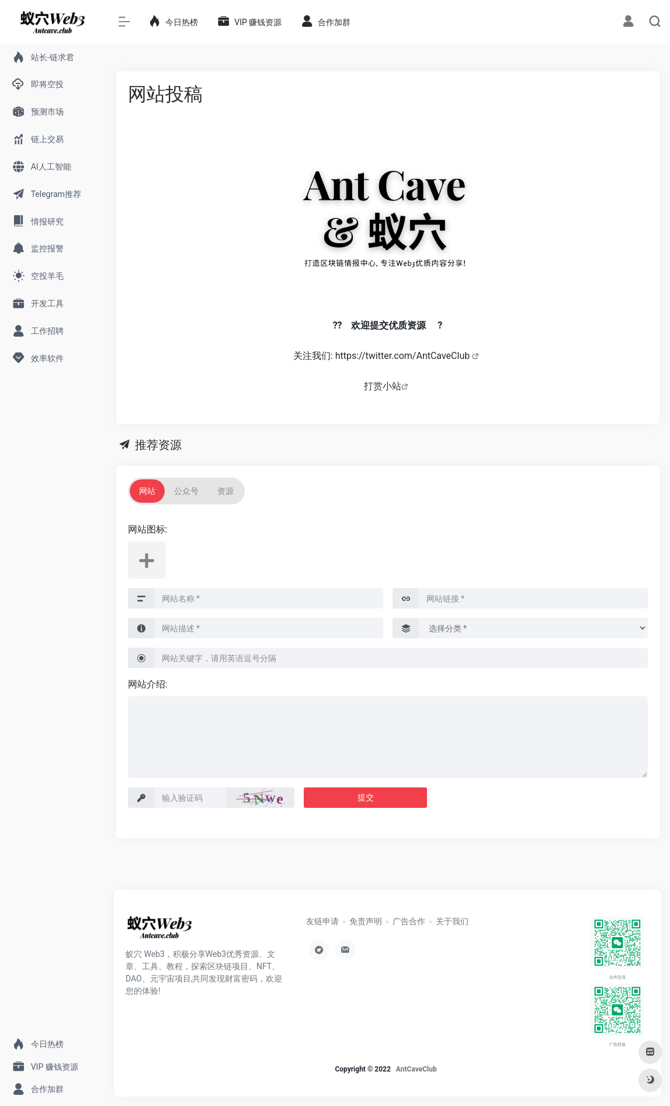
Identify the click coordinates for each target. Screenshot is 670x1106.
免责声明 (365, 921)
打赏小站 (382, 386)
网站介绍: (148, 684)
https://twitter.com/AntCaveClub (403, 355)
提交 (365, 797)
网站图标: (148, 529)
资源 (225, 491)
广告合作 (409, 921)
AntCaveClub (416, 1069)
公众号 (186, 491)
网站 (147, 491)
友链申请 (322, 921)
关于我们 (452, 921)
